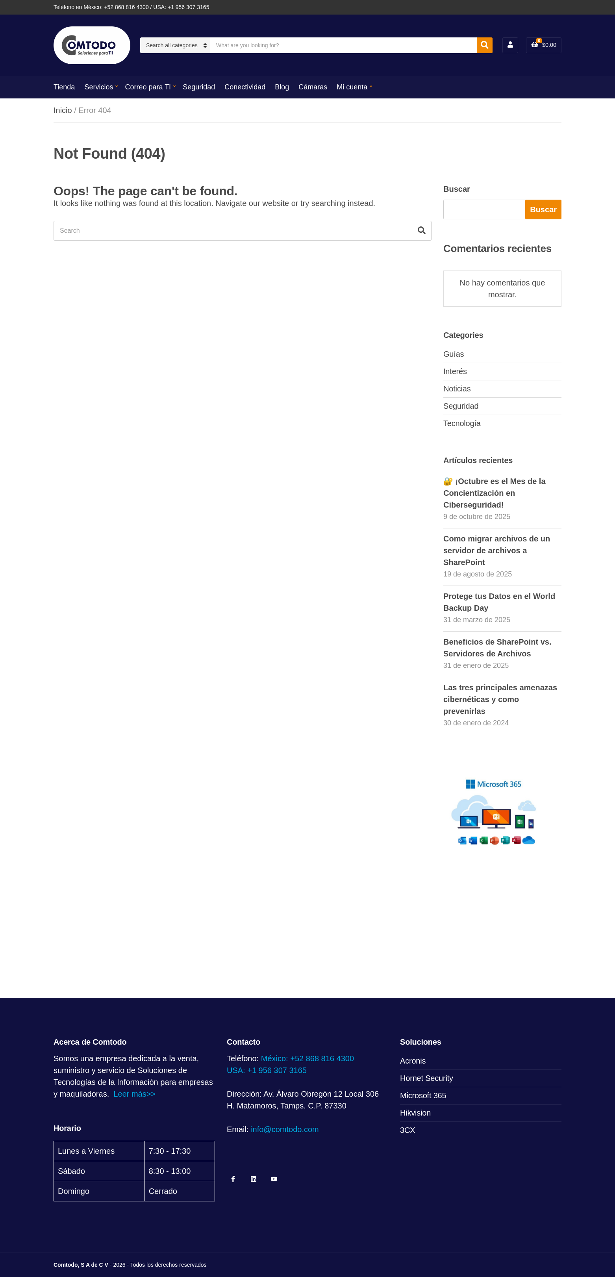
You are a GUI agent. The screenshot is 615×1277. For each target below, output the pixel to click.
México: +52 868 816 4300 (307, 1058)
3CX (407, 1130)
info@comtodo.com (285, 1129)
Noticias (457, 388)
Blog (282, 87)
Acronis (413, 1060)
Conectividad (244, 87)
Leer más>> (134, 1094)
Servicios (98, 87)
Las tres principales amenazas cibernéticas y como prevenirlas (500, 699)
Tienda (64, 87)
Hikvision (415, 1112)
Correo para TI (148, 87)
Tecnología (462, 423)
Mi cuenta (352, 87)
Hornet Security (426, 1078)
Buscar (456, 189)
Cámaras (312, 87)
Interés (455, 371)
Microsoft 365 (423, 1095)
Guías (453, 354)
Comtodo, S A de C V (81, 1265)
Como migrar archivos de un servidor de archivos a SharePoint (496, 550)
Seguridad (199, 87)
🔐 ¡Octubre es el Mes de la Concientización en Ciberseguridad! (494, 493)
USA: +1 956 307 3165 (267, 1070)
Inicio (63, 110)
